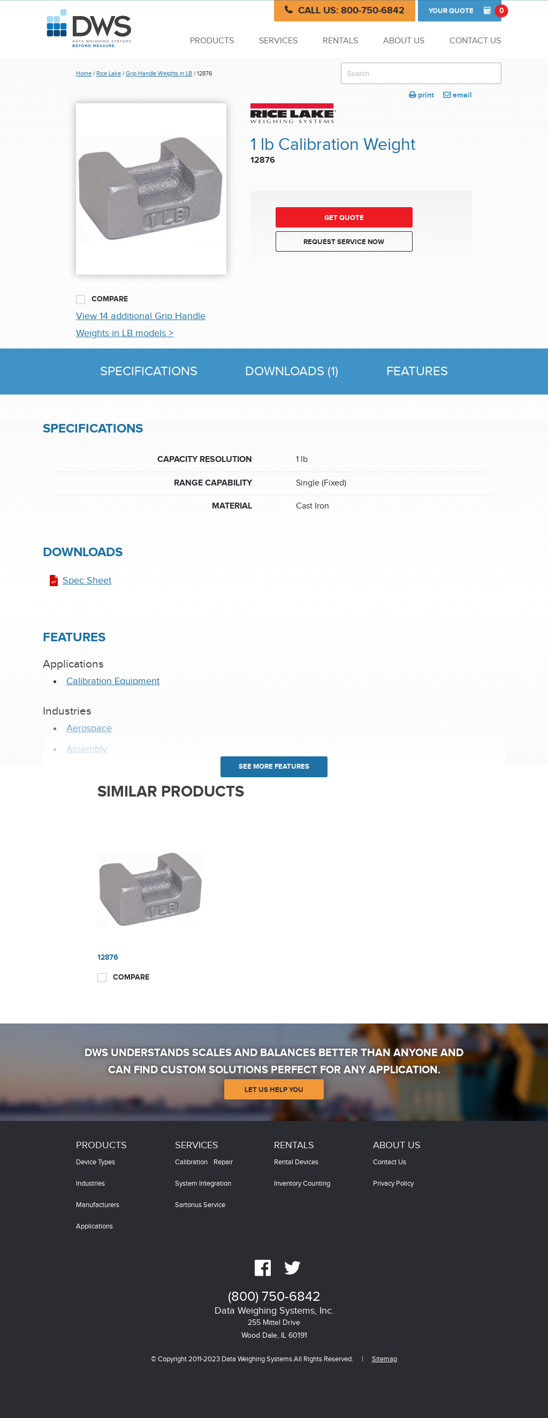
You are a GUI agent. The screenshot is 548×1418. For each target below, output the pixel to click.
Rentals (340, 41)
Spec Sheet (87, 580)
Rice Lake (108, 73)
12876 (107, 957)
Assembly (86, 749)
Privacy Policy (393, 1184)
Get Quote (344, 218)
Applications (94, 1227)
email (457, 95)
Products (212, 41)
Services (278, 41)
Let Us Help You (274, 1090)
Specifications (148, 371)
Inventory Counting (302, 1184)
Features (417, 371)
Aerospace (89, 728)
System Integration (203, 1184)
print (421, 95)
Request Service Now (343, 242)
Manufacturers (97, 1205)
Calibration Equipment (112, 681)
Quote (465, 10)
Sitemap (384, 1359)
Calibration (191, 1162)
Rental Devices (296, 1162)
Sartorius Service (200, 1205)
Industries (90, 1184)
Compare (102, 299)
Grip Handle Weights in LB (159, 73)
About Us (403, 41)
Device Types (95, 1162)
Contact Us (475, 41)
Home (84, 73)
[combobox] (421, 73)
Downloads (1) (291, 371)
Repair (223, 1162)
